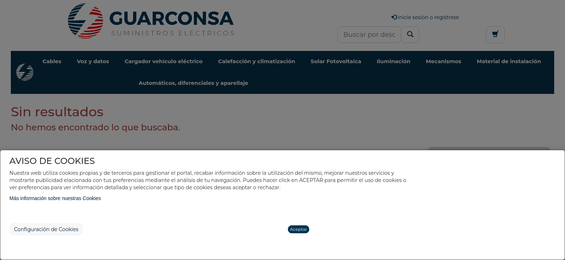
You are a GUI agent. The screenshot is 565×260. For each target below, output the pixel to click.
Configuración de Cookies (46, 229)
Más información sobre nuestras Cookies (55, 198)
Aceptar (298, 229)
